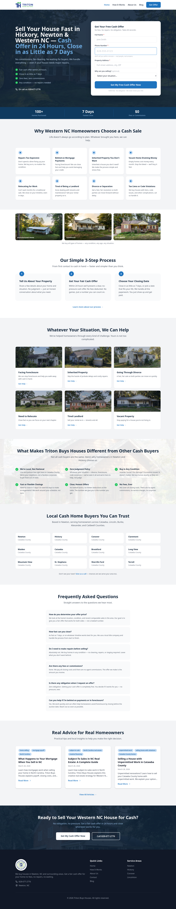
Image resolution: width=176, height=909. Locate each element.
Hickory (130, 869)
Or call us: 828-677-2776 (28, 89)
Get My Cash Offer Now (73, 835)
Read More (24, 780)
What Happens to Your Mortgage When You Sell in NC (37, 760)
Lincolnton (132, 877)
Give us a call (81, 574)
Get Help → (23, 384)
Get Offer (153, 4)
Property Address (102, 60)
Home (107, 4)
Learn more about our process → (88, 307)
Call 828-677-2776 (106, 836)
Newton (130, 866)
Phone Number (101, 45)
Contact (93, 877)
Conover (131, 873)
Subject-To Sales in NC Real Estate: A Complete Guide (84, 760)
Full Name (99, 35)
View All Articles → (88, 794)
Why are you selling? (107, 71)
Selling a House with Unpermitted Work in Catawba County (136, 762)
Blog (141, 4)
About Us (132, 4)
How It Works (118, 4)
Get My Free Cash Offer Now (126, 84)
